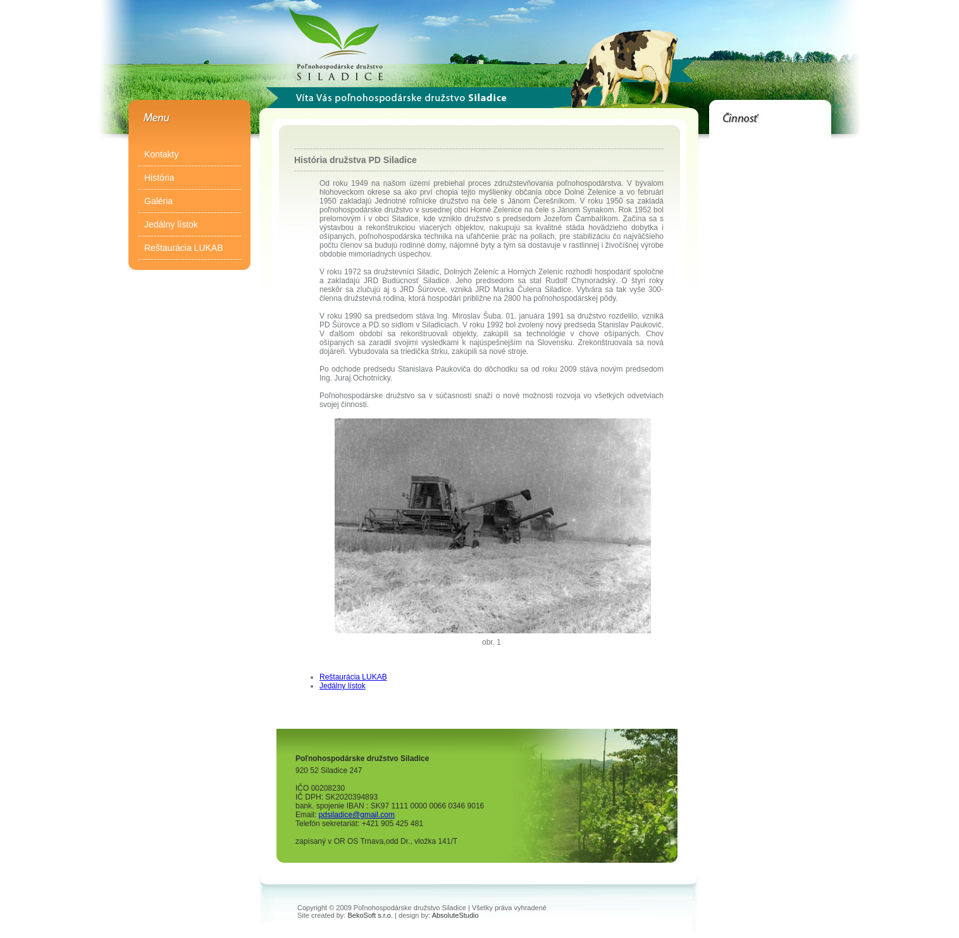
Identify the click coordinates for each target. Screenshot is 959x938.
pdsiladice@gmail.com (357, 814)
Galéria (158, 201)
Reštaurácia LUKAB (183, 248)
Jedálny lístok (171, 224)
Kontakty (161, 154)
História (159, 178)
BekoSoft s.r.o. (370, 915)
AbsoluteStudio (455, 915)
